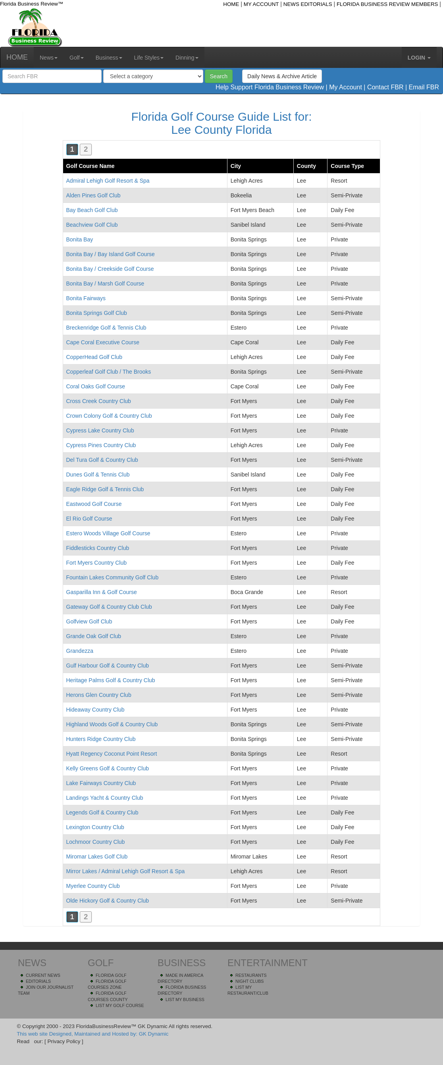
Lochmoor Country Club (95, 842)
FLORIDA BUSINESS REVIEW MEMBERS (387, 4)
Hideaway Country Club (95, 709)
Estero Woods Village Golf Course (108, 533)
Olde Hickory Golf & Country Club (107, 900)
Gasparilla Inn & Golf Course (101, 592)
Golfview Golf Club (89, 621)
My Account (345, 87)
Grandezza (79, 651)
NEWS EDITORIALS (307, 4)
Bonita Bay (79, 239)
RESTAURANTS (251, 975)
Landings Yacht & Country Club (104, 798)
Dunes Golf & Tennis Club (98, 474)
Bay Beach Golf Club (92, 210)
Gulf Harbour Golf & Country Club (107, 665)
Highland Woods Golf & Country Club (112, 724)
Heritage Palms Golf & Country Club (110, 680)
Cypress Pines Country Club (101, 445)
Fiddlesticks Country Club (97, 548)
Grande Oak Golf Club (93, 636)
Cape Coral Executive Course (102, 342)
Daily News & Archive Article (282, 76)
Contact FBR (385, 87)
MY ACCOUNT (261, 4)
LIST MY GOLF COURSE (120, 1005)
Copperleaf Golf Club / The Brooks (108, 372)
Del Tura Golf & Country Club (102, 460)
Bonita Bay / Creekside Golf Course (110, 269)
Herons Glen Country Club (98, 695)
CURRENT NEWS (43, 975)
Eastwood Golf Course (94, 504)
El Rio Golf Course (89, 518)
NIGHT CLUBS (249, 981)
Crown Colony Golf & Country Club (109, 416)
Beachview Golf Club (92, 225)
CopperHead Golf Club (94, 357)
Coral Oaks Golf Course (95, 386)
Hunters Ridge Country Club (101, 739)
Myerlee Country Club (93, 886)
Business (109, 57)
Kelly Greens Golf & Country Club (107, 768)
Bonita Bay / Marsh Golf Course (105, 283)
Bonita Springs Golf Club (96, 313)
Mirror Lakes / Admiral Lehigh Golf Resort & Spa (125, 871)
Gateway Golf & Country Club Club (109, 607)
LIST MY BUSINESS (185, 999)
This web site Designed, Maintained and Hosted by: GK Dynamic (92, 1034)
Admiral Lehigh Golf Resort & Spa (108, 181)
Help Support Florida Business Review (270, 87)
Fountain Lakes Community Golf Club (112, 577)
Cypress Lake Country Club (100, 430)
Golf (76, 57)
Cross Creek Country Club (98, 401)
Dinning (186, 57)
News (49, 57)
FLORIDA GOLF (111, 975)
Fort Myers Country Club (96, 563)
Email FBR (424, 87)
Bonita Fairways (86, 298)
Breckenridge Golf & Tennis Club (106, 327)
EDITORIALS (38, 981)
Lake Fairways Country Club (101, 783)
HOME (231, 4)
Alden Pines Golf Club (93, 195)
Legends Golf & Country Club (102, 812)
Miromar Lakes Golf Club (97, 856)
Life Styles (149, 57)
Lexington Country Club (95, 827)
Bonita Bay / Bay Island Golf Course (110, 254)
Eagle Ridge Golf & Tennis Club (105, 489)
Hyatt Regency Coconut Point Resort (111, 754)
